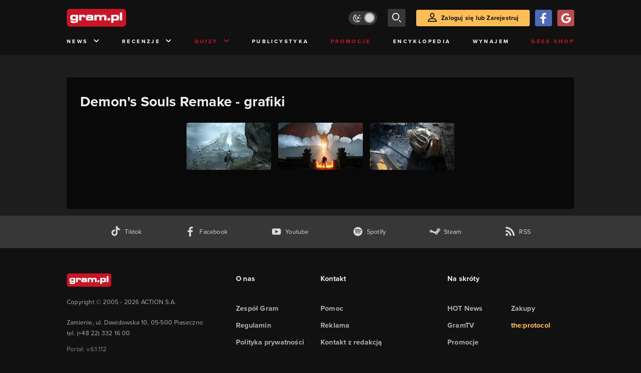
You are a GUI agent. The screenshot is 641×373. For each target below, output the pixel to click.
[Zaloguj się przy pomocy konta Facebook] (543, 18)
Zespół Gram (257, 308)
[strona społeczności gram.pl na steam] (445, 232)
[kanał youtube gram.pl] (290, 232)
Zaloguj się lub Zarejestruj (480, 18)
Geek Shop (552, 41)
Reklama (334, 325)
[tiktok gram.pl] (126, 232)
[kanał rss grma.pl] (518, 232)
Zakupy (523, 308)
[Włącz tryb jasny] (363, 18)
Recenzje (147, 41)
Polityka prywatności (270, 342)
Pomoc (331, 308)
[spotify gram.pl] (369, 232)
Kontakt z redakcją (351, 342)
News (83, 41)
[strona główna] (118, 18)
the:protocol (530, 325)
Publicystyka (280, 41)
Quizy (212, 41)
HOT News (465, 308)
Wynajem (491, 41)
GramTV (460, 325)
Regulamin (253, 325)
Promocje (351, 41)
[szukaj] (397, 18)
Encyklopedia (422, 41)
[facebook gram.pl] (206, 232)
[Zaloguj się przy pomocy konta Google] (565, 18)
